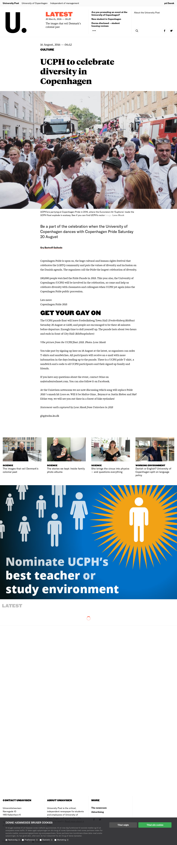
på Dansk (169, 3)
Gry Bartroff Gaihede (51, 247)
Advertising (97, 812)
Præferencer (31, 840)
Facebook (103, 381)
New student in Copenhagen (106, 19)
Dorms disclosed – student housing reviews (105, 24)
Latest (59, 14)
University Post (11, 3)
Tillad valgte (123, 825)
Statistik (47, 840)
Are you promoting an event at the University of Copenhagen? (109, 13)
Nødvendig (14, 840)
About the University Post (147, 12)
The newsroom (99, 807)
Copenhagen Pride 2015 (53, 304)
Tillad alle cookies (155, 825)
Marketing (63, 840)
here (75, 350)
